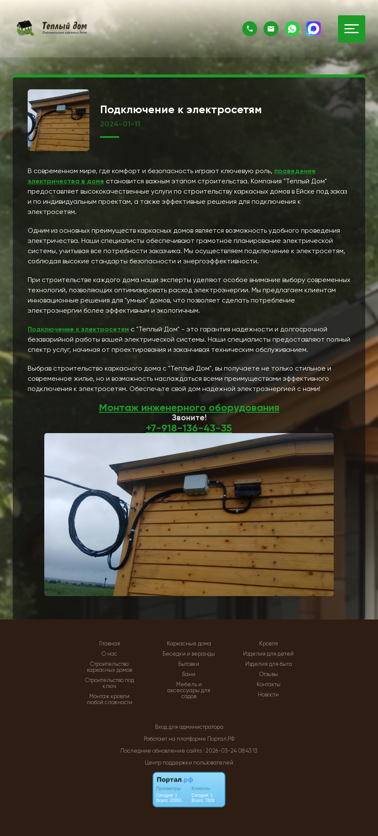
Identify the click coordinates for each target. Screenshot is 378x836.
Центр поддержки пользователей (189, 762)
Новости (268, 695)
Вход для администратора (189, 727)
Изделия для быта (268, 664)
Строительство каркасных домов (109, 667)
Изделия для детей (268, 654)
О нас (109, 654)
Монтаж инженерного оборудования (189, 407)
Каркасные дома (189, 644)
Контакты (269, 685)
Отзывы (268, 674)
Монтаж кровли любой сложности (109, 699)
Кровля (268, 644)
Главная (109, 644)
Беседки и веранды (189, 654)
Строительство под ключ (109, 683)
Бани (188, 674)
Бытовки (188, 664)
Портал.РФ (221, 739)
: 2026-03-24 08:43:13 (230, 751)
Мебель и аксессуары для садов (188, 690)
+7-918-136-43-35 (189, 428)
